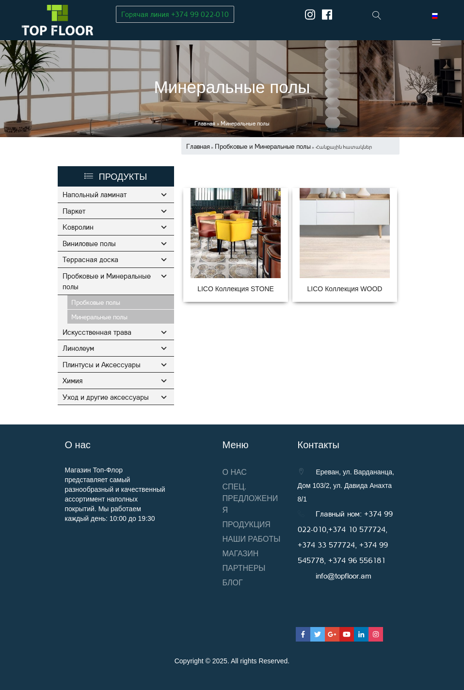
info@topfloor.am (343, 575)
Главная (204, 123)
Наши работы (252, 539)
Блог (233, 583)
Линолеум (78, 348)
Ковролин (78, 226)
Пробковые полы (95, 302)
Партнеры (244, 568)
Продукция (247, 524)
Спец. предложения (250, 498)
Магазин (241, 553)
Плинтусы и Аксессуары (102, 388)
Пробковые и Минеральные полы (107, 281)
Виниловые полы (89, 243)
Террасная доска (90, 259)
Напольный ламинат (95, 194)
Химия (73, 405)
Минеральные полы (99, 317)
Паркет (74, 210)
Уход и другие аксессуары (106, 421)
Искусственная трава (97, 332)
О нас (235, 472)
